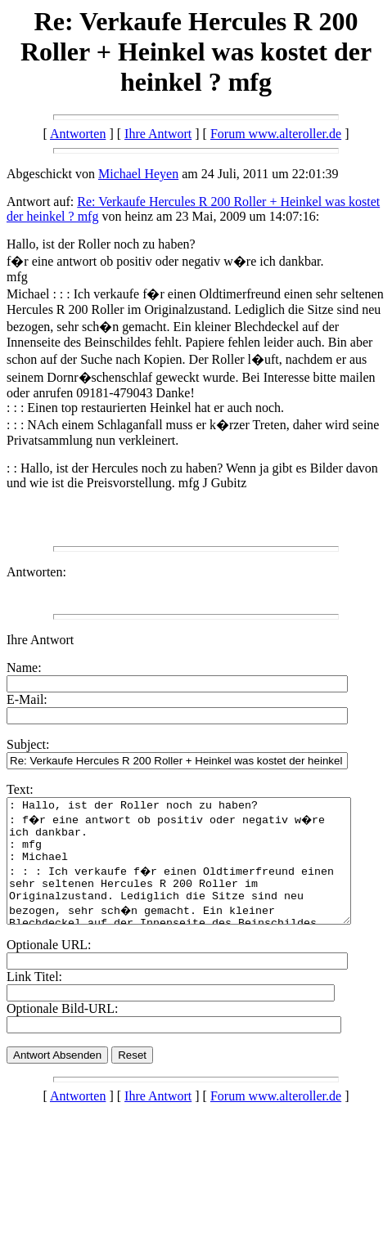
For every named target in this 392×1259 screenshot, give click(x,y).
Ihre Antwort (157, 134)
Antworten (78, 134)
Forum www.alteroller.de (275, 134)
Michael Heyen (138, 174)
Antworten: (36, 572)
